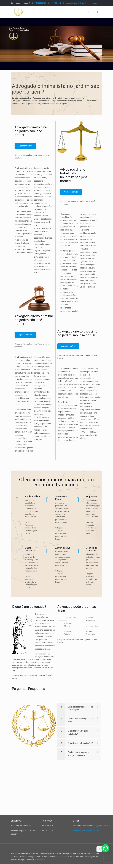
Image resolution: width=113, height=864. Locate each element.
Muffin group (39, 860)
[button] (105, 848)
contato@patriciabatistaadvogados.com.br (81, 3)
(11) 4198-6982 (55, 3)
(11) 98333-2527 (40, 3)
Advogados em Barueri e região (86, 831)
